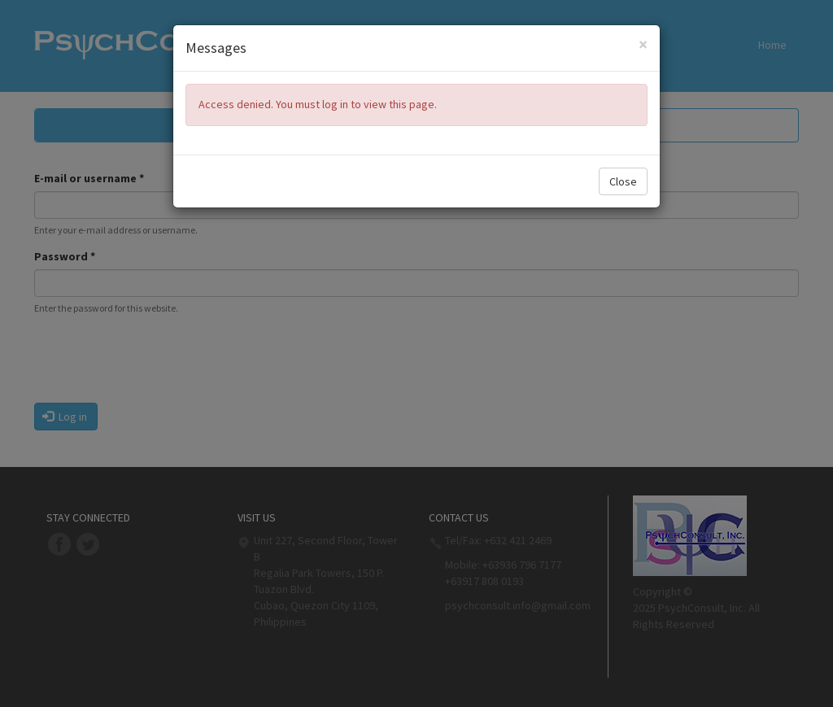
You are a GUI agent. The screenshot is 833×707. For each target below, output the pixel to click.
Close (623, 181)
